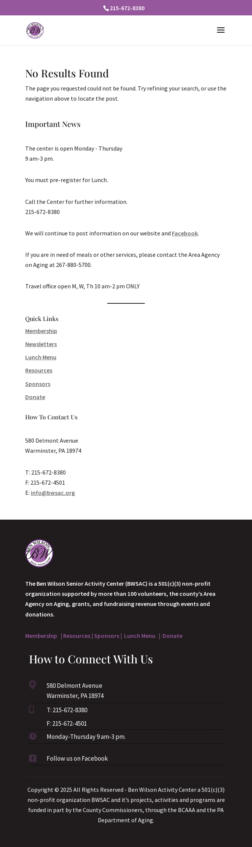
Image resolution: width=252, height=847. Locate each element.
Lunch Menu (40, 357)
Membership (41, 331)
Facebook (185, 233)
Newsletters (41, 344)
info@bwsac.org (53, 492)
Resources (38, 370)
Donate (35, 397)
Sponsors (37, 383)
